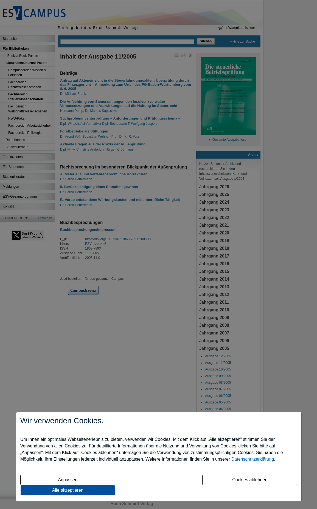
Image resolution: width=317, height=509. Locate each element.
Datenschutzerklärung (252, 459)
